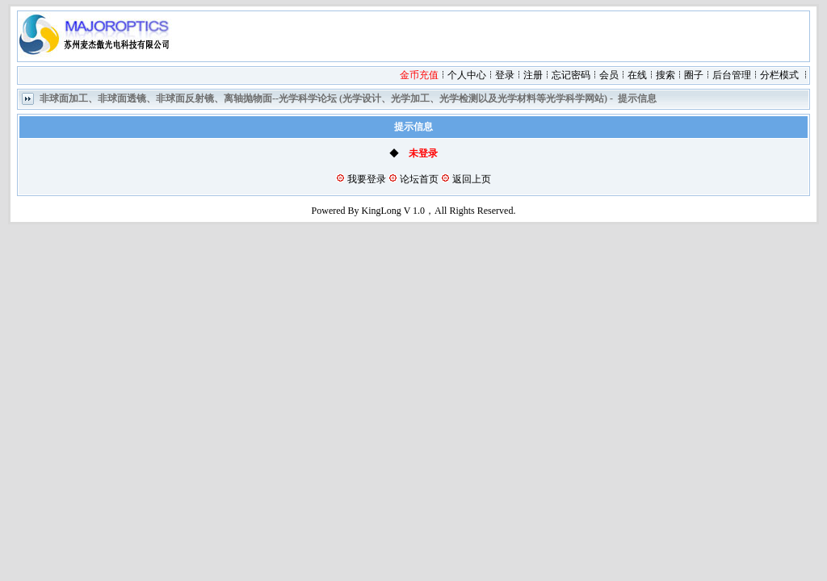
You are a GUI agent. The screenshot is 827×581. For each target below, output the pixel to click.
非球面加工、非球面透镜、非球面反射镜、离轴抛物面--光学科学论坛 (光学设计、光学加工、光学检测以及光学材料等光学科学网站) (323, 98)
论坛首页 (419, 179)
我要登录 (366, 179)
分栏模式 (779, 75)
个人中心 (466, 75)
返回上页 (471, 179)
